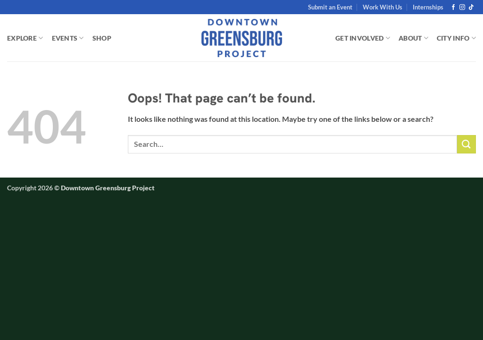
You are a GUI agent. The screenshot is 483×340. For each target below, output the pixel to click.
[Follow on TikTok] (471, 7)
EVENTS (68, 38)
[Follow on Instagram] (462, 7)
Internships (428, 7)
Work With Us (382, 7)
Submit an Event (330, 7)
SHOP (101, 38)
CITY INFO (456, 38)
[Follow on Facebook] (453, 7)
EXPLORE (25, 38)
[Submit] (466, 144)
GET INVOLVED (362, 38)
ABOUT (413, 38)
